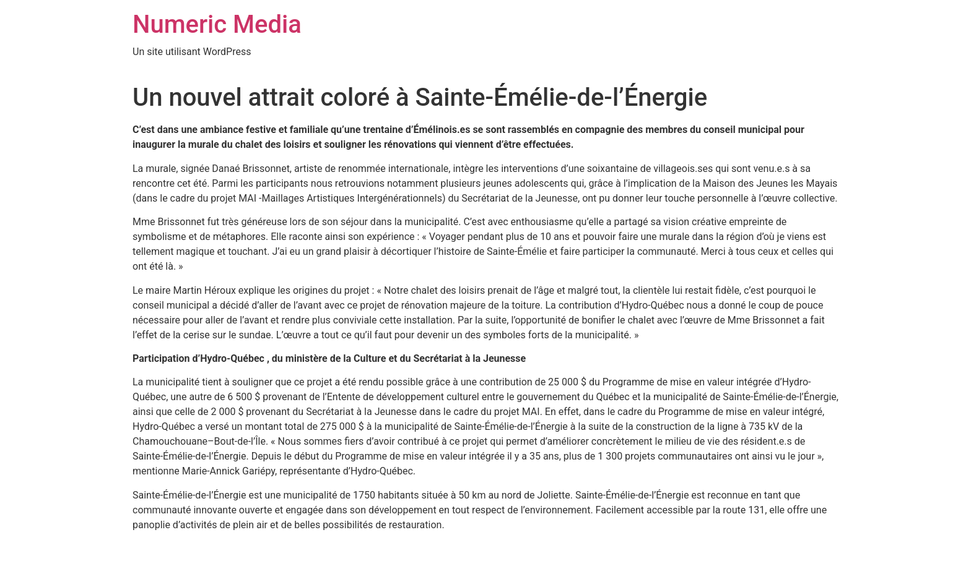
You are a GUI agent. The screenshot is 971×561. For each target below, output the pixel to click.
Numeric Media (217, 24)
